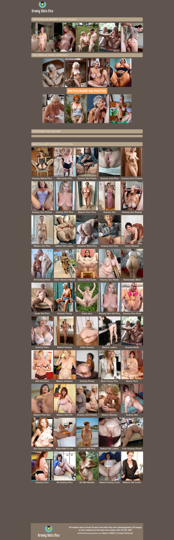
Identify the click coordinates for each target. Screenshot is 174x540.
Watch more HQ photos (87, 91)
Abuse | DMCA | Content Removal (117, 533)
